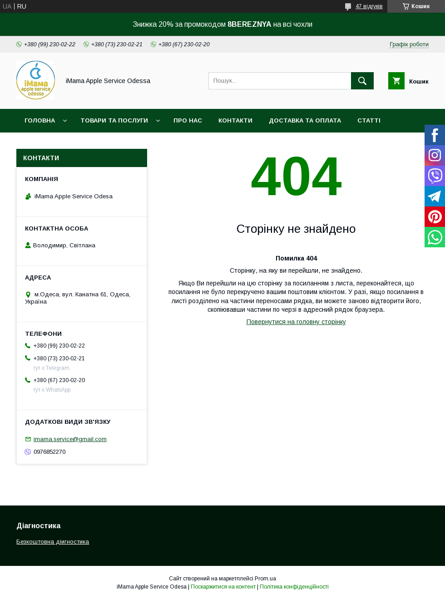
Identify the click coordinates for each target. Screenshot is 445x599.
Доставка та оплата (305, 120)
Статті (369, 120)
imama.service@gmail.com (70, 439)
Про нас (187, 120)
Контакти (235, 120)
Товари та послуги (114, 120)
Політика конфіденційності (294, 587)
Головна (40, 120)
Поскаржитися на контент (223, 587)
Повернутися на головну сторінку (296, 321)
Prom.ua (265, 578)
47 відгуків (369, 6)
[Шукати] (362, 80)
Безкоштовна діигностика (52, 541)
